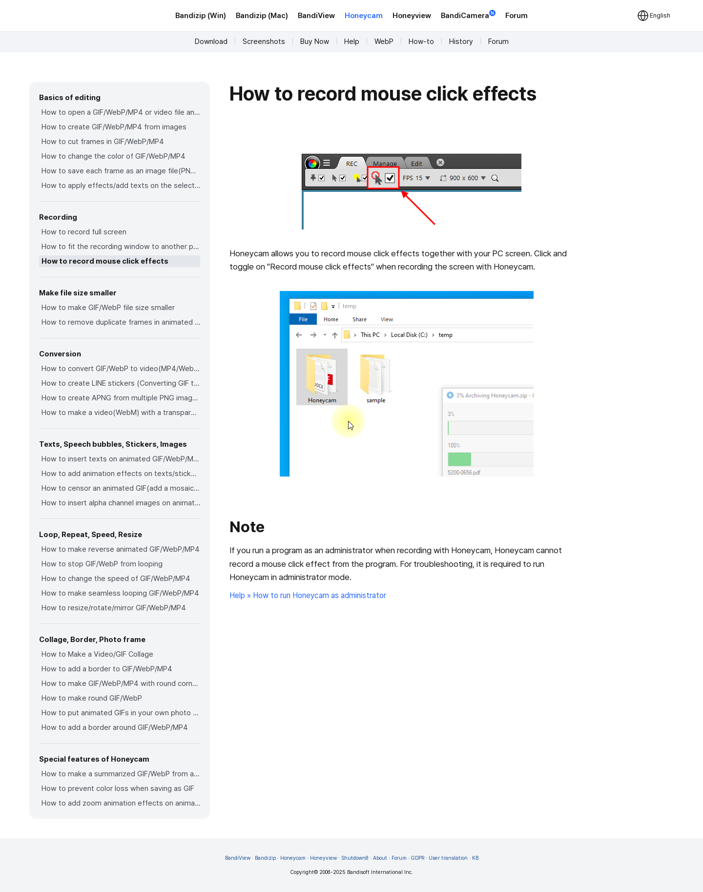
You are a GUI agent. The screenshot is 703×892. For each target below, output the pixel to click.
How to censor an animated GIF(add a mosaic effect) (120, 488)
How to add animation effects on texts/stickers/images (120, 473)
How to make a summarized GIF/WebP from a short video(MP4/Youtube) (120, 773)
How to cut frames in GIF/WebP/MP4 (102, 141)
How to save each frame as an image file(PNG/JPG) (120, 170)
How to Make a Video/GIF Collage (97, 654)
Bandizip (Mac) (262, 15)
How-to (421, 41)
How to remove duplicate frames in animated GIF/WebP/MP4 (120, 322)
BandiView (316, 15)
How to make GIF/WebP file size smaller (108, 307)
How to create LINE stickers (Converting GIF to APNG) (120, 383)
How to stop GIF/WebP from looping (102, 564)
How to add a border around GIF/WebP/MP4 (114, 727)
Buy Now (314, 41)
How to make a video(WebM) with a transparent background (120, 412)
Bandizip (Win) (200, 15)
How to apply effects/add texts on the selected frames (120, 185)
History (461, 41)
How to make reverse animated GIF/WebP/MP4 (120, 549)
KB (475, 858)
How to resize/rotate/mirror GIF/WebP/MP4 (113, 607)
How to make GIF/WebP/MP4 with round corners (120, 683)
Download (211, 41)
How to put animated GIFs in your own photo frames (120, 712)
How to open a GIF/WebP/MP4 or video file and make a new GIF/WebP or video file (120, 112)
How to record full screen (83, 232)
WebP (383, 41)
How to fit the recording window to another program (120, 246)
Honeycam (364, 15)
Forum (516, 15)
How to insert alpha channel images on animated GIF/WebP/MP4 (120, 502)
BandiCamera (468, 15)
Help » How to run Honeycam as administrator (307, 595)
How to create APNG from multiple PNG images (120, 398)
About (380, 858)
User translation (448, 858)
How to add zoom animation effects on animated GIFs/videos (120, 803)
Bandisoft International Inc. (380, 872)
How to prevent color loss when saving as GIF (117, 788)
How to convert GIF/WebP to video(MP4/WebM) (120, 368)
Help (351, 41)
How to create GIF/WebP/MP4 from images (113, 127)
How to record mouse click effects (104, 261)
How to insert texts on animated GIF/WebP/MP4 (120, 459)
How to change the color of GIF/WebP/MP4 (113, 156)
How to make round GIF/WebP (91, 698)
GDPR (417, 858)
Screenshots (264, 41)
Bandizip (265, 858)
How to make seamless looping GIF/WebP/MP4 (120, 593)
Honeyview (412, 15)
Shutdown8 (355, 858)
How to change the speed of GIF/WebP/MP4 (115, 578)
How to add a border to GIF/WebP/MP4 (106, 668)
